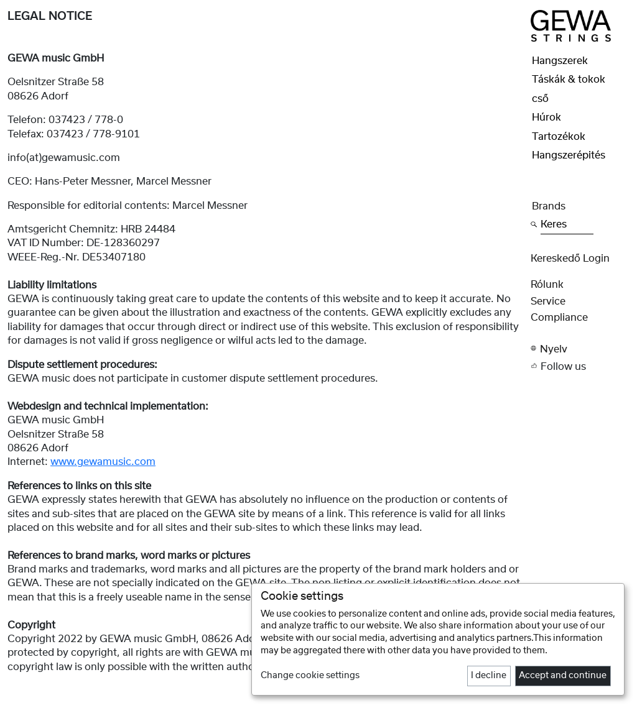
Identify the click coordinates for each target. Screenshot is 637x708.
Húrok (546, 117)
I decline (488, 675)
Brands (548, 206)
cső (540, 99)
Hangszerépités (568, 155)
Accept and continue (563, 675)
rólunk (547, 285)
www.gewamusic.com (103, 462)
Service (548, 301)
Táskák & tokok (568, 80)
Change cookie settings (310, 675)
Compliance (559, 318)
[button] (580, 349)
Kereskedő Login (570, 259)
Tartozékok (558, 137)
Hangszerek (560, 61)
